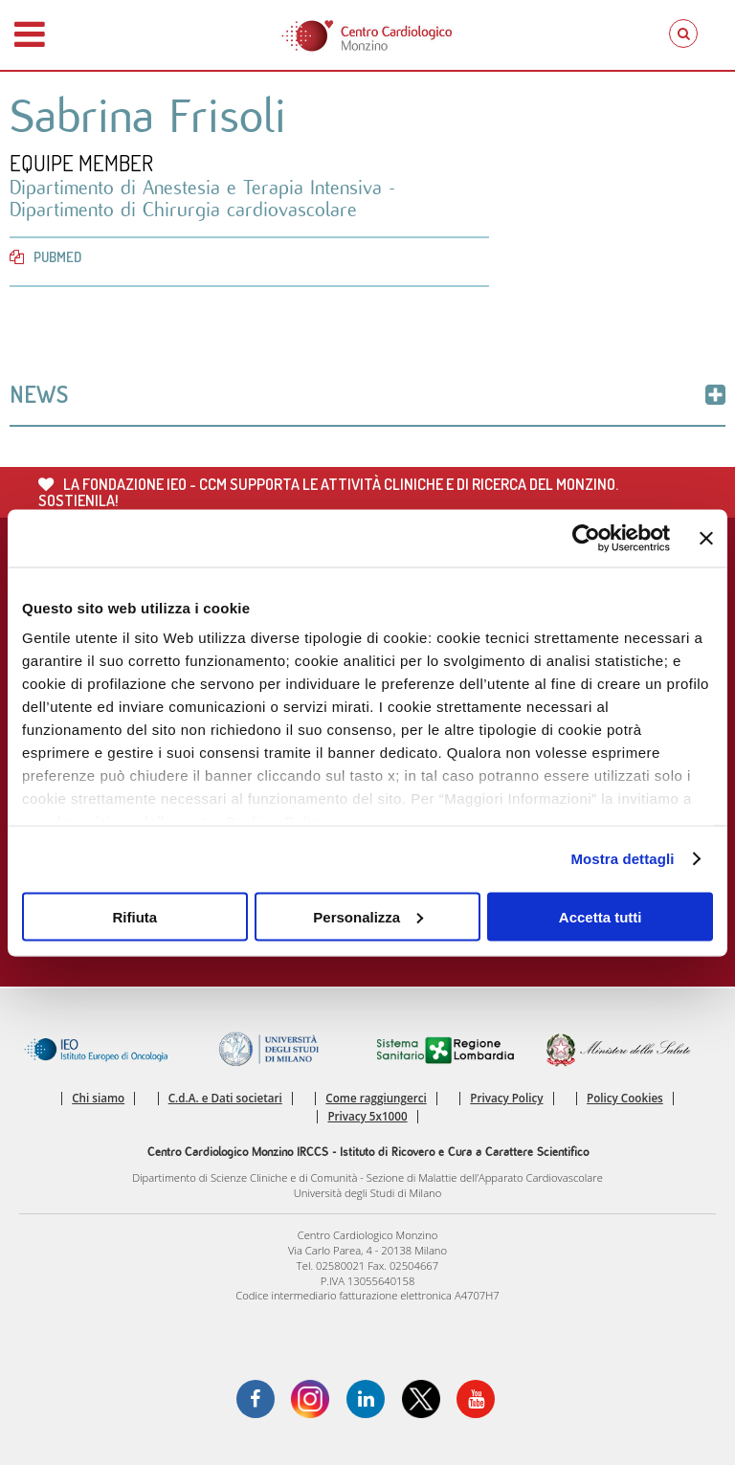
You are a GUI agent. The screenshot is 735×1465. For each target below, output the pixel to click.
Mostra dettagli (622, 859)
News (367, 394)
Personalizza (368, 916)
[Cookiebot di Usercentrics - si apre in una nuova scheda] (586, 537)
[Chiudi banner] (706, 537)
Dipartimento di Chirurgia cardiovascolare (183, 210)
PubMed (45, 257)
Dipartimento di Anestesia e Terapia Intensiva (199, 188)
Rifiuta (134, 916)
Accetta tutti (600, 916)
